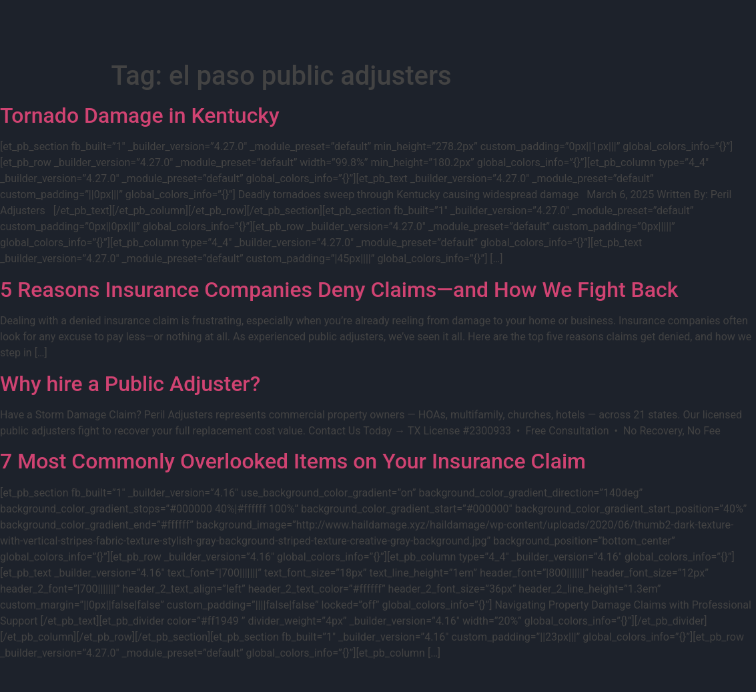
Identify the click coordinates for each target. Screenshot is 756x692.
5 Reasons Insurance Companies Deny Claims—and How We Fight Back (339, 289)
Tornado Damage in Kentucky (140, 115)
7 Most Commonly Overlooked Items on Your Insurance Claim (293, 461)
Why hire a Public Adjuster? (130, 383)
